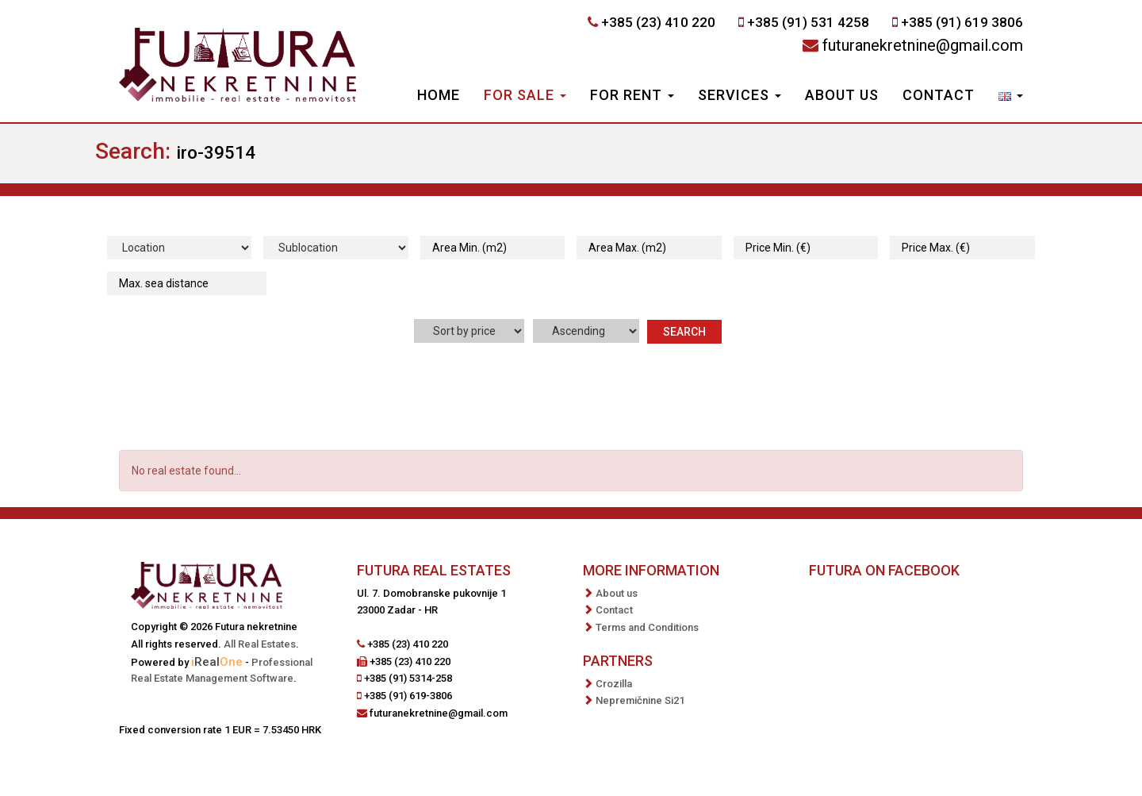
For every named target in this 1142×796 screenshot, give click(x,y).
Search (684, 331)
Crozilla (614, 684)
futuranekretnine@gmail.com (922, 45)
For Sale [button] (525, 95)
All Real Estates (260, 644)
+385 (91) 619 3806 (962, 22)
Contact (938, 95)
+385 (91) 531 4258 (808, 22)
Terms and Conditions (647, 627)
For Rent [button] (632, 95)
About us (842, 95)
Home (438, 95)
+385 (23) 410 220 (658, 22)
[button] (1011, 96)
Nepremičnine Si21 (640, 700)
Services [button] (739, 95)
